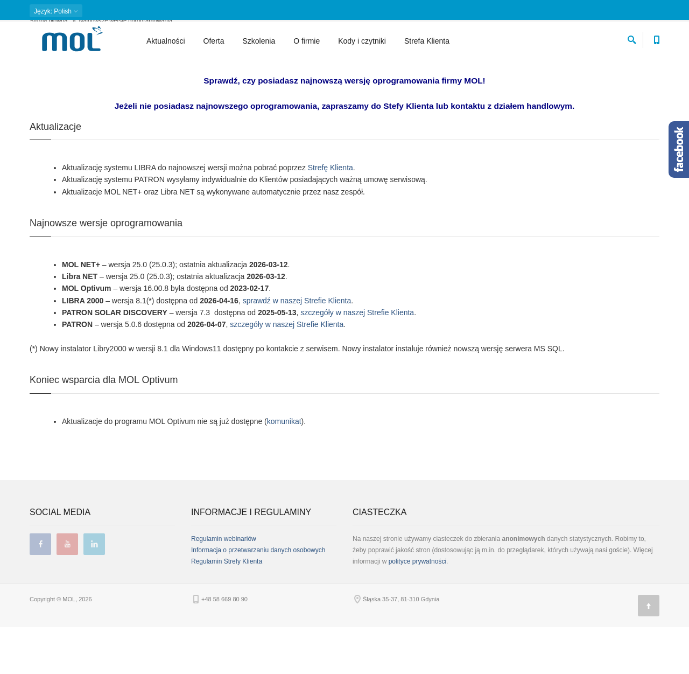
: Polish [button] (56, 11)
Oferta (213, 41)
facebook (40, 591)
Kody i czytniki (362, 41)
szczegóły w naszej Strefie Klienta (357, 359)
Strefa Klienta (426, 41)
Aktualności (165, 41)
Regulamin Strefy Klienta (226, 608)
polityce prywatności (417, 608)
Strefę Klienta (330, 214)
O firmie (306, 41)
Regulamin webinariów (223, 585)
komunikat (284, 467)
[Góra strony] (648, 652)
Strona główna (48, 67)
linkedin (94, 591)
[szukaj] (632, 38)
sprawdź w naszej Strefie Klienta (297, 347)
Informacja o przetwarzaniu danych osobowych (258, 597)
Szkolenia (259, 41)
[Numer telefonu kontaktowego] (656, 38)
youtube (67, 591)
